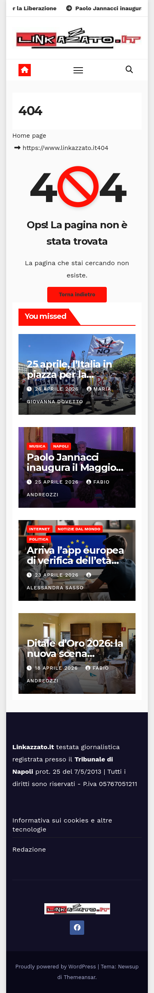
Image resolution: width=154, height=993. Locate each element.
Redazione (29, 849)
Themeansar (79, 977)
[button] (129, 69)
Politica (38, 539)
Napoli (60, 446)
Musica (37, 446)
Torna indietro (77, 294)
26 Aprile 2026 (58, 389)
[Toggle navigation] (78, 70)
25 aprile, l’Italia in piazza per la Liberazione (69, 374)
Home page (29, 135)
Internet (39, 529)
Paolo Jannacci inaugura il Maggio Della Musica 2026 (71, 467)
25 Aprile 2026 (57, 482)
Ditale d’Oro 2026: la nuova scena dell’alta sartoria (75, 653)
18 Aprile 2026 (57, 668)
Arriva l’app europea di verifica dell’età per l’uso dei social (75, 560)
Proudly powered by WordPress (56, 966)
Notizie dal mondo (79, 529)
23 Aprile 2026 (57, 575)
